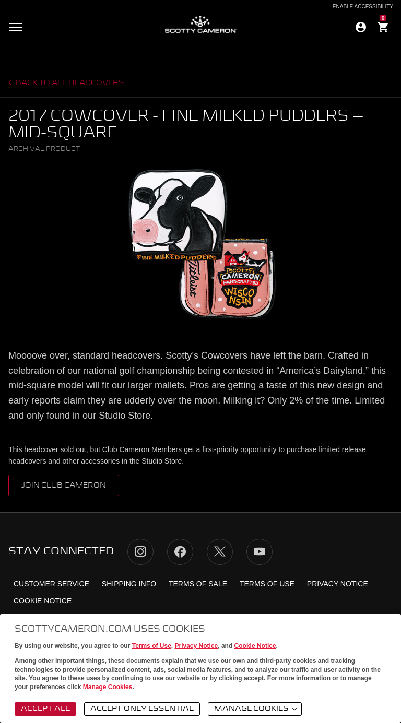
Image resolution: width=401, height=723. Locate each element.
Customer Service (51, 583)
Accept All (45, 709)
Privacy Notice (196, 645)
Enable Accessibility (363, 6)
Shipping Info (129, 583)
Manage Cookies (108, 687)
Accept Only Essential (142, 709)
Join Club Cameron (63, 485)
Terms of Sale (198, 583)
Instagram (140, 552)
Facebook (180, 552)
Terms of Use (151, 645)
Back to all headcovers (69, 83)
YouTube (259, 552)
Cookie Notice (255, 645)
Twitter (220, 552)
